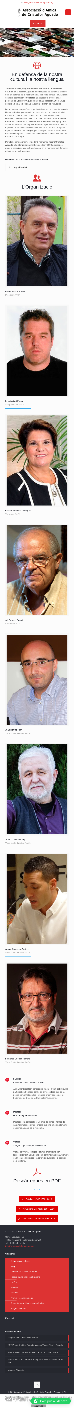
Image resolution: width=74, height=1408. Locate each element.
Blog (13, 1266)
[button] (50, 1401)
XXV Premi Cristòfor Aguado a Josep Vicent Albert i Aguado (35, 1345)
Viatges (16, 1142)
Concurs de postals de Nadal (24, 1271)
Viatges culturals (18, 1308)
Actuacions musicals (20, 1261)
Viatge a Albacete (16, 1370)
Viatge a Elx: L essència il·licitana (23, 1337)
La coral (17, 1079)
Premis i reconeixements (22, 1298)
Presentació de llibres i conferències (27, 1303)
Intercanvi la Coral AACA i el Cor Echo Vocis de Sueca (33, 1352)
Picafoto (17, 1112)
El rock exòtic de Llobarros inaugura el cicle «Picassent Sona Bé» (36, 1361)
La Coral (14, 1282)
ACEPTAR (38, 1406)
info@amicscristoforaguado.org (38, 2)
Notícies (14, 1287)
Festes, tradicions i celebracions (25, 1277)
